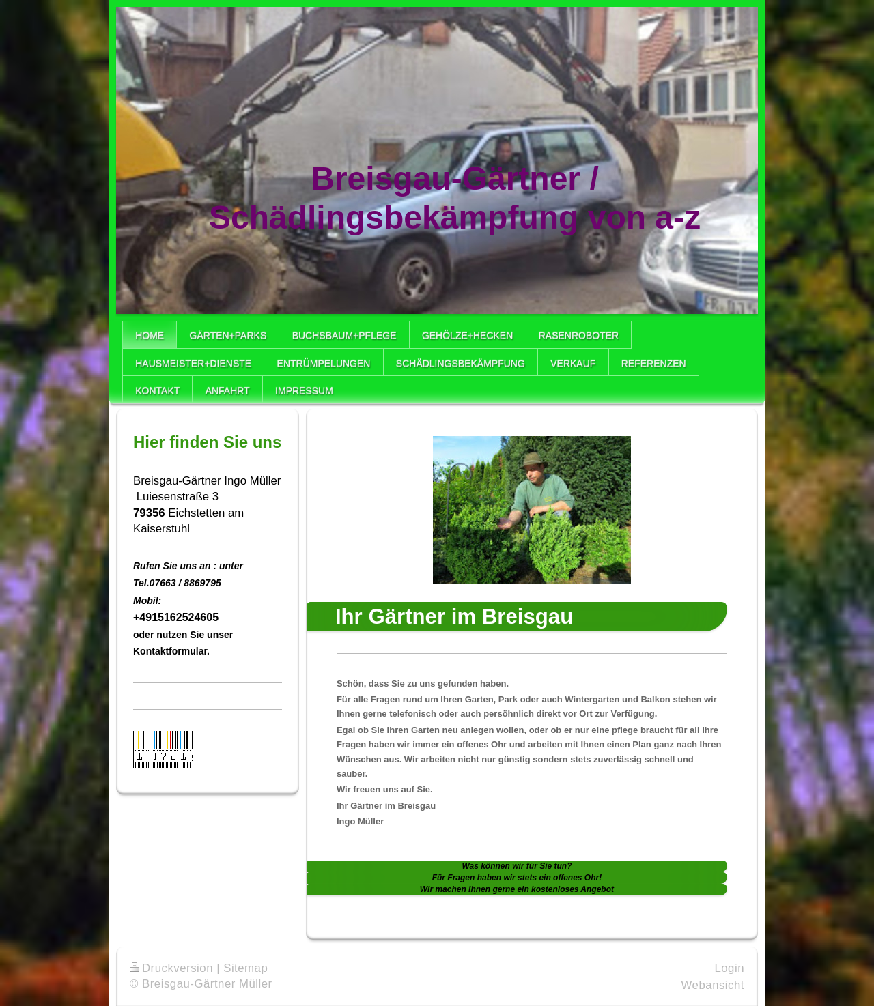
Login (729, 968)
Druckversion (171, 968)
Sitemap (245, 968)
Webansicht (712, 985)
